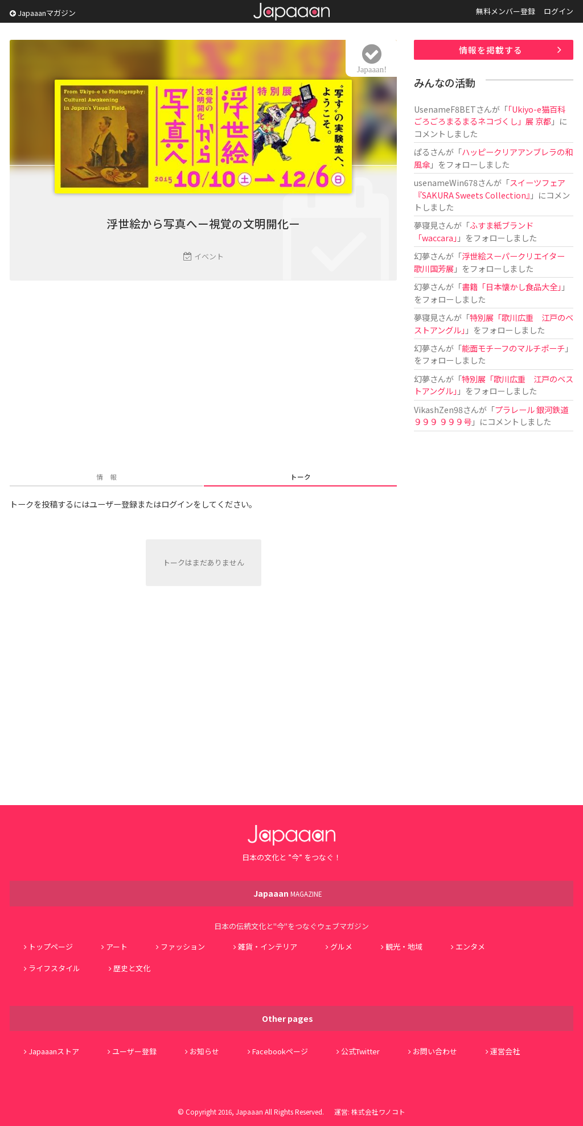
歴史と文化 (131, 968)
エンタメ (470, 946)
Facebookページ (280, 1051)
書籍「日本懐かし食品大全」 (511, 286)
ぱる (422, 152)
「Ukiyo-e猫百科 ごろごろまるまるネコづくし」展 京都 (493, 115)
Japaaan (291, 11)
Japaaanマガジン (43, 12)
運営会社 (505, 1051)
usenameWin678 (446, 182)
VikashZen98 (438, 409)
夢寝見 (426, 225)
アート (117, 946)
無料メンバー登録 (505, 11)
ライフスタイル (54, 968)
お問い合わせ (435, 1051)
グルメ (341, 946)
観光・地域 (403, 946)
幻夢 (422, 256)
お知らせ (204, 1051)
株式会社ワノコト (378, 1111)
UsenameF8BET (445, 109)
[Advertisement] (203, 377)
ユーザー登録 (134, 1051)
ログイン (558, 11)
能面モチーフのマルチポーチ (513, 348)
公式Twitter (360, 1051)
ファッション (183, 946)
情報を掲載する (491, 50)
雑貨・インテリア (267, 946)
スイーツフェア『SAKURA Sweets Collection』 (489, 188)
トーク (300, 476)
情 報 (106, 476)
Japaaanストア (53, 1051)
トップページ (50, 946)
